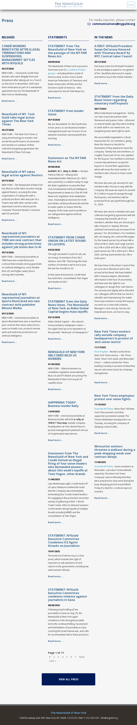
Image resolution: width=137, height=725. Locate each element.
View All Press (68, 679)
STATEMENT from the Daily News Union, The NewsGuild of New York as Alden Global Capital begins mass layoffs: (68, 306)
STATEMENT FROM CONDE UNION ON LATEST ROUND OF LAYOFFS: (67, 240)
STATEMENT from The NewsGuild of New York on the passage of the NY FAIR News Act (67, 51)
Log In (131, 4)
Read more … (9, 100)
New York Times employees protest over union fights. (114, 397)
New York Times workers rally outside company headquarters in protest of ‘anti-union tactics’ (113, 337)
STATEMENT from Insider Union (66, 112)
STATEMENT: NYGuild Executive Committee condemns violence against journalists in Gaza (67, 595)
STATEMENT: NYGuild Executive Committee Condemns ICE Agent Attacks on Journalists (64, 541)
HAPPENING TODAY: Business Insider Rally (63, 404)
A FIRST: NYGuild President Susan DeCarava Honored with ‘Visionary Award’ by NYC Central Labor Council (113, 51)
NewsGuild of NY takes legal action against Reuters (22, 173)
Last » (52, 660)
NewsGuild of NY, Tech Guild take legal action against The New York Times (18, 119)
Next (82, 657)
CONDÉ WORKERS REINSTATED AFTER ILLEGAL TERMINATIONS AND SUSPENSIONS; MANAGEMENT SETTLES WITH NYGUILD (21, 54)
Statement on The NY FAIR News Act (67, 159)
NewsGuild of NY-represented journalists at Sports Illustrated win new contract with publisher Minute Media (21, 301)
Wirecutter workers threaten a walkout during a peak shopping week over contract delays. (114, 451)
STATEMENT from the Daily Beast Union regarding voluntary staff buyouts (113, 100)
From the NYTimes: (103, 408)
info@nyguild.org (109, 717)
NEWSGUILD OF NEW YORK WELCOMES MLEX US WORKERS (66, 355)
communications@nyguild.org (113, 24)
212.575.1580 (76, 717)
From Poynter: (101, 351)
